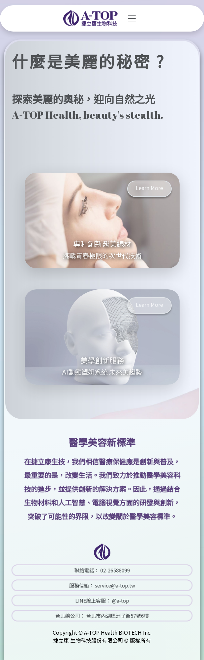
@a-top (114, 600)
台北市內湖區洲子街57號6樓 (112, 615)
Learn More (149, 188)
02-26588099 (110, 570)
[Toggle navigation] (132, 18)
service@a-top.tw (110, 585)
